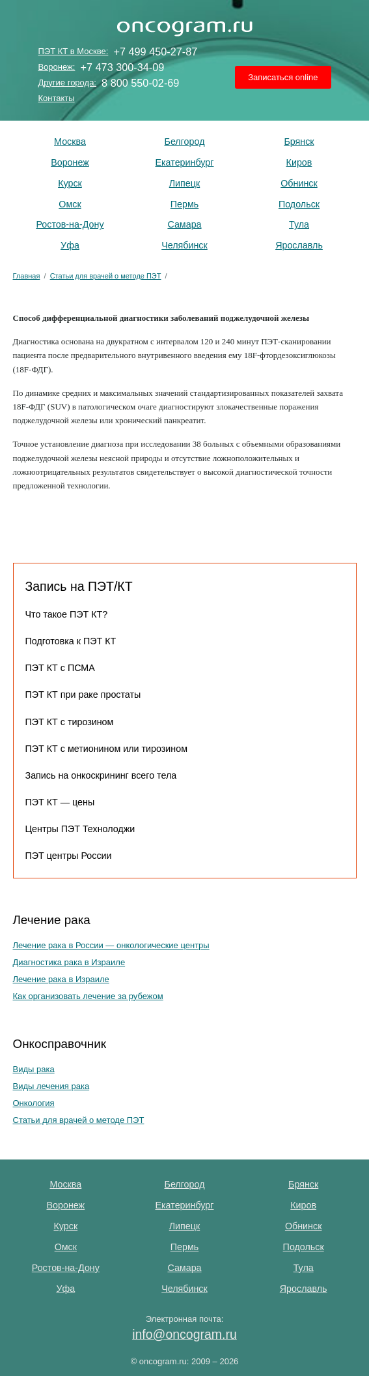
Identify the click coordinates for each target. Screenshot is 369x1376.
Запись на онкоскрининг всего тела (101, 775)
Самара (184, 224)
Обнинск (299, 183)
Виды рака (34, 1069)
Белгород (185, 141)
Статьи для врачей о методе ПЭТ (78, 1120)
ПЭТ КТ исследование (185, 26)
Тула (299, 224)
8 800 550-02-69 (140, 83)
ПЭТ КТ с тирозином (69, 722)
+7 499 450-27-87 (155, 51)
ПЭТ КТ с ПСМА (60, 668)
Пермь (184, 204)
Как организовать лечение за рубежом (88, 996)
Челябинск (184, 245)
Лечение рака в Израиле (61, 979)
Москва (70, 141)
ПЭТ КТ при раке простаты (83, 694)
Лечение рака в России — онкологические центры (111, 945)
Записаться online (283, 77)
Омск (70, 204)
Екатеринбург (185, 162)
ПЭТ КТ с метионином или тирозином (106, 748)
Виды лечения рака (51, 1086)
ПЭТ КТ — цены (60, 802)
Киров (299, 162)
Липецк (184, 183)
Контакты (56, 98)
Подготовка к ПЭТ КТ (70, 641)
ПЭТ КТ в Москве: (73, 51)
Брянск (299, 141)
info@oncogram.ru (184, 1334)
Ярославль (299, 245)
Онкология (34, 1103)
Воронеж (70, 162)
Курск (70, 183)
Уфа (70, 245)
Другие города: (67, 82)
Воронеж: (56, 67)
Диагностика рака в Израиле (69, 962)
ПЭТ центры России (68, 855)
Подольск (299, 204)
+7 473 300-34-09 (123, 67)
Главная (26, 276)
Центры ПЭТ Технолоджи (80, 829)
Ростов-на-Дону (69, 224)
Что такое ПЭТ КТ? (66, 614)
